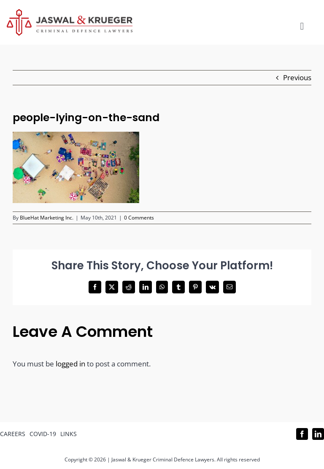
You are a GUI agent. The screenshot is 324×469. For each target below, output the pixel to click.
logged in (70, 364)
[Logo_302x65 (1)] (69, 12)
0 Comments (139, 217)
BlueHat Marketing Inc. (46, 217)
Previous (297, 77)
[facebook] (302, 434)
